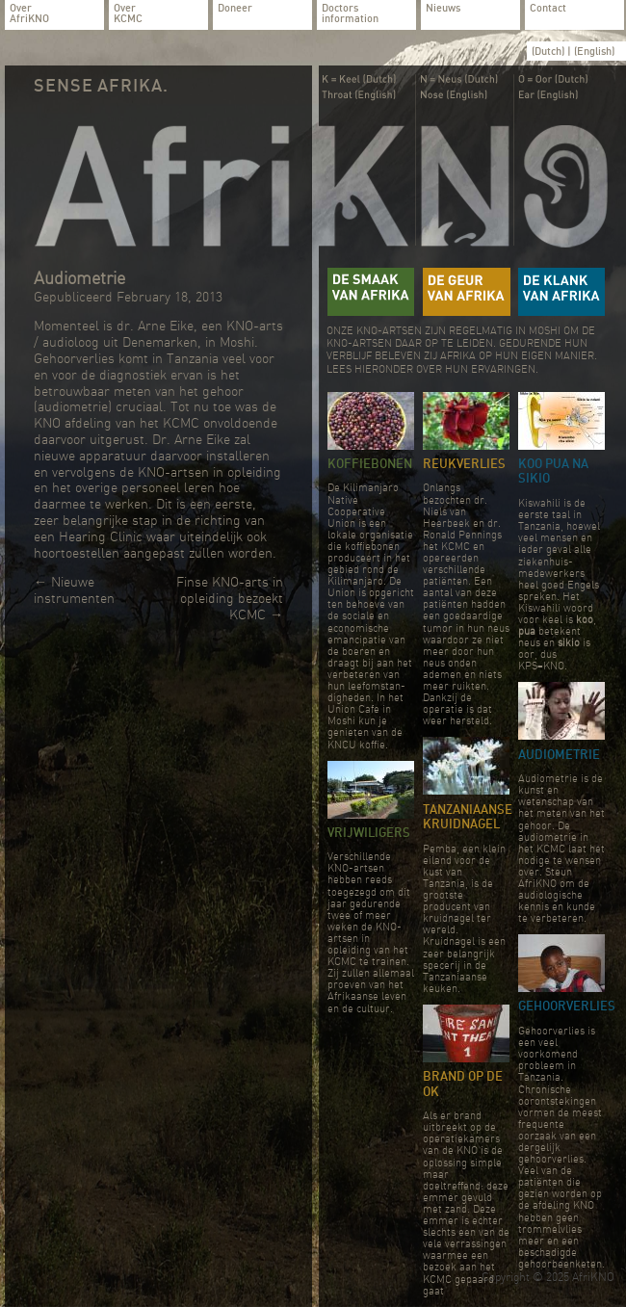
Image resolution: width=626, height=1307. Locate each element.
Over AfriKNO (29, 14)
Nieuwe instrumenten (74, 590)
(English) (594, 51)
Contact (548, 8)
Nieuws (443, 8)
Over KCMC (128, 14)
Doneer (235, 8)
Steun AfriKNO (545, 877)
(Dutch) (549, 51)
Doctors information (350, 14)
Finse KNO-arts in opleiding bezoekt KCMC (229, 598)
